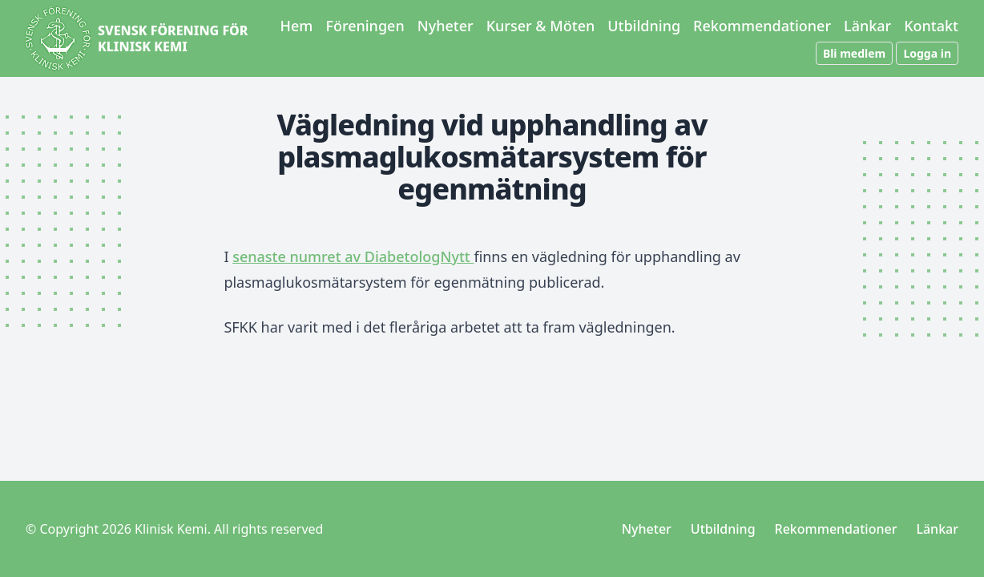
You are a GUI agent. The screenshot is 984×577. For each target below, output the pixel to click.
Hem (296, 25)
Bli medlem (854, 53)
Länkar (867, 25)
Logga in (927, 53)
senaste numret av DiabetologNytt (353, 256)
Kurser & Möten (540, 25)
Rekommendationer (762, 25)
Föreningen (364, 25)
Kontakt (931, 25)
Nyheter (445, 25)
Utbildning (643, 25)
